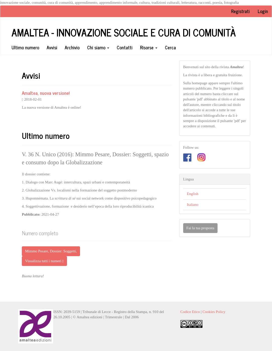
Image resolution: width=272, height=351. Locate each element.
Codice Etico (190, 312)
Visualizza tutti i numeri (44, 261)
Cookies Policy (213, 312)
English (192, 194)
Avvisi (52, 47)
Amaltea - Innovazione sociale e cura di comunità (124, 32)
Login (263, 11)
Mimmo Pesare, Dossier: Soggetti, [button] (51, 251)
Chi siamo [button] (98, 47)
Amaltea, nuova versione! (46, 93)
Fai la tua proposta (200, 228)
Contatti (124, 47)
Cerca (170, 47)
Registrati (240, 11)
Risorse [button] (148, 47)
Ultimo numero (25, 47)
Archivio (72, 47)
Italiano (192, 205)
